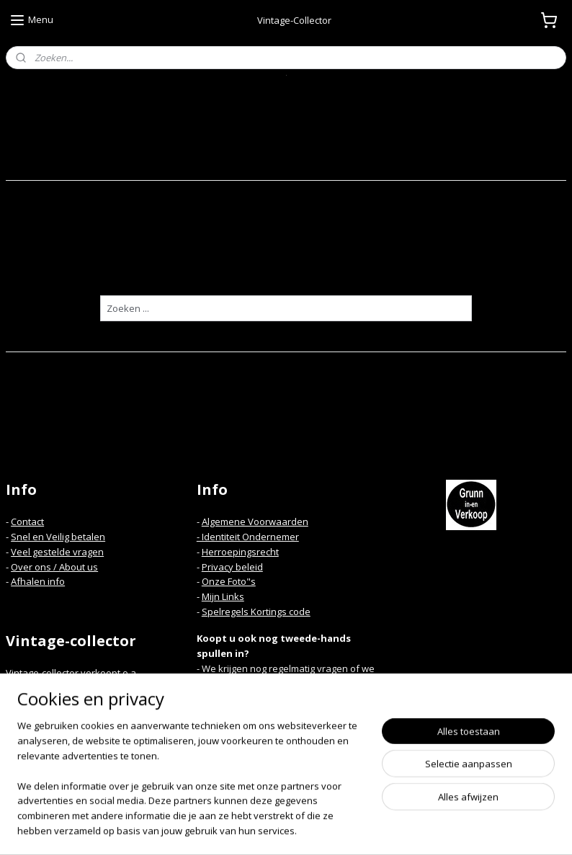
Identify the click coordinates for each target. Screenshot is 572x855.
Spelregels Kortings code (256, 611)
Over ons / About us (54, 566)
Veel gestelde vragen (57, 551)
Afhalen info (38, 581)
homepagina (310, 268)
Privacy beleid (232, 566)
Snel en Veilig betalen (58, 536)
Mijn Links (223, 596)
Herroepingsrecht (240, 551)
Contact (27, 521)
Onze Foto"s (229, 581)
